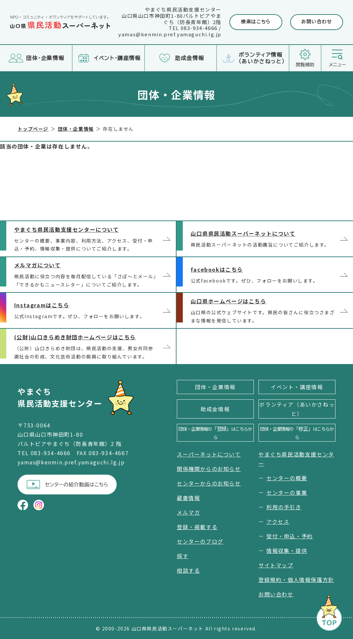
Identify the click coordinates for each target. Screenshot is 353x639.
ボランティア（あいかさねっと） (296, 409)
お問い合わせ (316, 21)
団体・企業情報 (215, 387)
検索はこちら (256, 21)
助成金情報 (215, 409)
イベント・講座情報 (297, 387)
